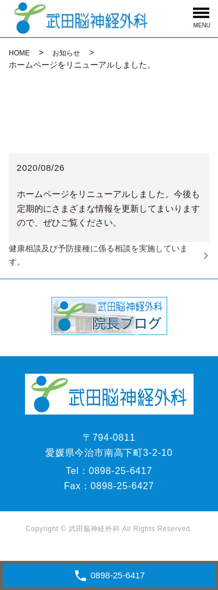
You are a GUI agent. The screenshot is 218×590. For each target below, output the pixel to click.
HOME (19, 53)
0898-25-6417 (120, 471)
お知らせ (66, 53)
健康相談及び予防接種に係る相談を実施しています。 (98, 255)
